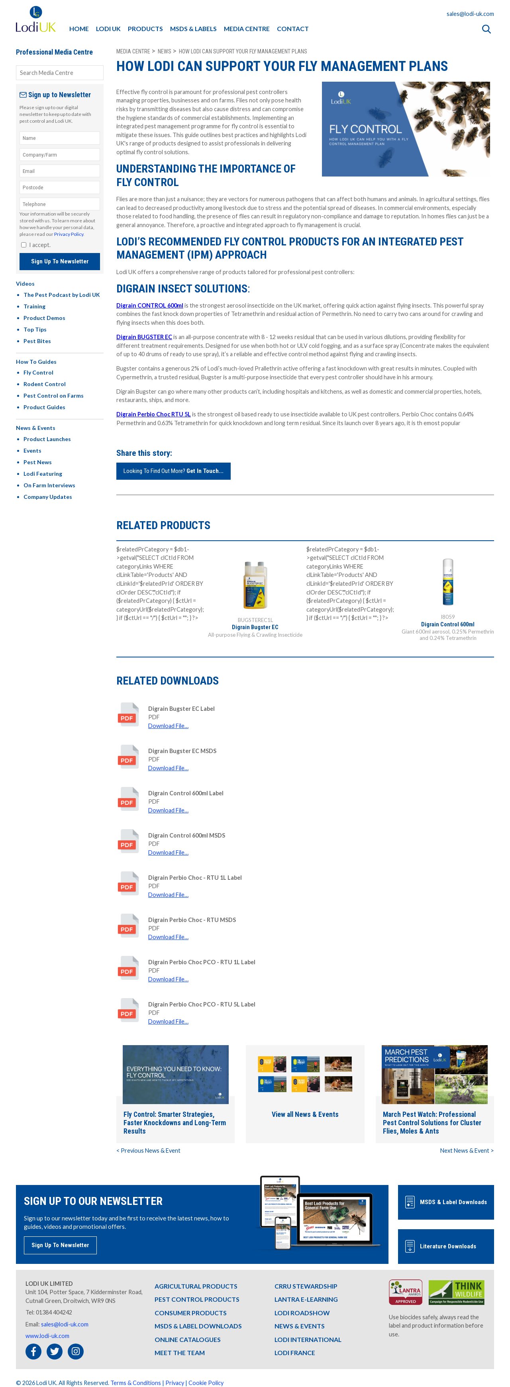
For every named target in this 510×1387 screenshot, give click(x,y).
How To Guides (36, 361)
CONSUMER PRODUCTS (191, 1312)
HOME (79, 28)
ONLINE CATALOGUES (188, 1339)
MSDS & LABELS (193, 28)
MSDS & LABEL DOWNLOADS (198, 1326)
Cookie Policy (206, 1382)
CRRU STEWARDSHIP (306, 1285)
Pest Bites (37, 340)
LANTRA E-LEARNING (306, 1299)
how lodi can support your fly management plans (243, 51)
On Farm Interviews (49, 485)
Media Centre (133, 51)
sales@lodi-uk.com (470, 13)
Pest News (38, 462)
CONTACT (293, 28)
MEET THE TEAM (180, 1352)
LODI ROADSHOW (302, 1312)
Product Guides (44, 407)
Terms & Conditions (135, 1382)
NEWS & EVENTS (300, 1326)
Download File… (168, 725)
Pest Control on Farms (54, 395)
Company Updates (48, 496)
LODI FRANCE (295, 1352)
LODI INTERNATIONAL (308, 1339)
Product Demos (44, 317)
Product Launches (47, 439)
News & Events (35, 427)
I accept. (40, 245)
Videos (25, 283)
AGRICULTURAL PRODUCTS (196, 1285)
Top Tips (35, 329)
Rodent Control (45, 384)
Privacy (174, 1382)
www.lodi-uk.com (47, 1335)
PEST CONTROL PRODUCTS (197, 1299)
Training (34, 306)
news (164, 51)
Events (32, 450)
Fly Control (38, 372)
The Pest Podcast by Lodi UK (62, 294)
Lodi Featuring (43, 473)
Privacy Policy (68, 234)
